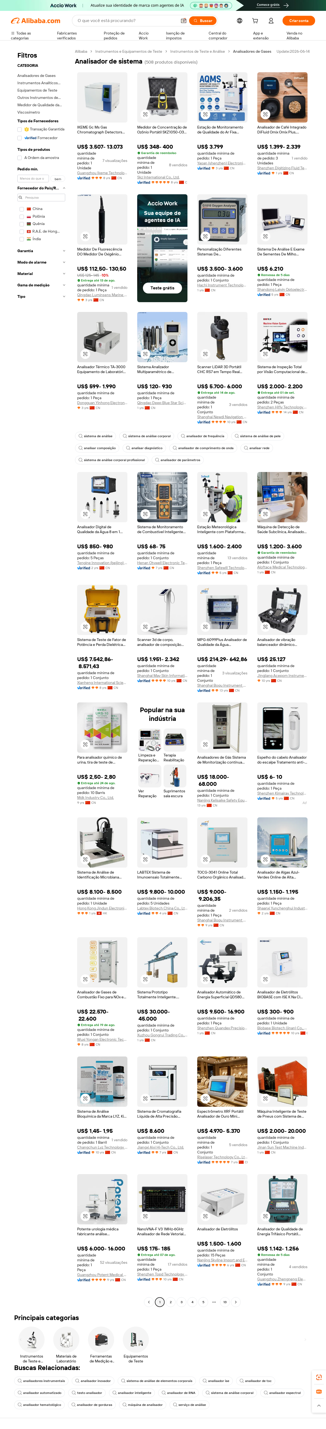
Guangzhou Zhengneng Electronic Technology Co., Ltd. (282, 1279)
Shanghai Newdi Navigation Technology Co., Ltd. (222, 417)
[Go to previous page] (149, 1302)
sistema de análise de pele (258, 436)
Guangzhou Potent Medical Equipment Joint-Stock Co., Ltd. (102, 1274)
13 (225, 1302)
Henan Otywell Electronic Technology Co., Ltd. (162, 563)
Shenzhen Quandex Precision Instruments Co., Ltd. (222, 1028)
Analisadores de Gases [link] (252, 51)
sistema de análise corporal (147, 436)
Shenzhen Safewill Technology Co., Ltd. (222, 567)
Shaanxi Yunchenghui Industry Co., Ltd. (282, 908)
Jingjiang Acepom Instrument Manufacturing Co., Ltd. (282, 675)
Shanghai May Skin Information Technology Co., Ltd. (162, 675)
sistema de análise (95, 436)
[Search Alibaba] (127, 21)
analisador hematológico (39, 1405)
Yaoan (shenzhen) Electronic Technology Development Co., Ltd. (222, 163)
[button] (183, 20)
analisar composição (97, 448)
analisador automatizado (39, 1393)
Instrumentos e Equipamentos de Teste (128, 51)
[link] (319, 1377)
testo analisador (87, 1393)
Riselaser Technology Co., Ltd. (222, 1157)
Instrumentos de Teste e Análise (197, 51)
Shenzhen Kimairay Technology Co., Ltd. (282, 793)
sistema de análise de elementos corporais (156, 1381)
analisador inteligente (131, 1393)
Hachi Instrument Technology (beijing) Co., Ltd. (222, 285)
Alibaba (81, 51)
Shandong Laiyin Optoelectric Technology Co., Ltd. (282, 289)
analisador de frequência (202, 436)
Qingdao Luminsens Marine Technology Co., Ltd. (102, 295)
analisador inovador (93, 1381)
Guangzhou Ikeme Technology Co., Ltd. (102, 173)
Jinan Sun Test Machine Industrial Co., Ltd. (282, 1147)
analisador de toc (256, 1381)
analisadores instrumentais (41, 1381)
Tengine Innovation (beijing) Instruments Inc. (102, 563)
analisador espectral (282, 1393)
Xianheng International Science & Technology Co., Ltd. (102, 682)
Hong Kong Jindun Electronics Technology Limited (102, 908)
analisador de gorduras (91, 1405)
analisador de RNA (178, 1393)
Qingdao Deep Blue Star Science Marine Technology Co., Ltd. (162, 403)
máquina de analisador (143, 1405)
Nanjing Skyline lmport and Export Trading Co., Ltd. (222, 1260)
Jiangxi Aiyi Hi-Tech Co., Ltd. (160, 1147)
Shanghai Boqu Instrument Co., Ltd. (222, 685)
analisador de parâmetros (177, 460)
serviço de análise (189, 1405)
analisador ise (216, 1381)
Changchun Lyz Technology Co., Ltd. (102, 1147)
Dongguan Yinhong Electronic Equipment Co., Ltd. (102, 403)
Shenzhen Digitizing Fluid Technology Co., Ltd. (282, 168)
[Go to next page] (236, 1302)
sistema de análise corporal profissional (112, 460)
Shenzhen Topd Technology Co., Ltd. (162, 1274)
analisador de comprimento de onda (203, 448)
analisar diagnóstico (144, 448)
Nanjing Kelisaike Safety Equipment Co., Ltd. (222, 800)
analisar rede (256, 448)
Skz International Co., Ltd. (158, 177)
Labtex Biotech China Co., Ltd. (162, 908)
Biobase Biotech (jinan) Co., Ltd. (282, 1028)
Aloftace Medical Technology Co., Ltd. (282, 567)
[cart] (256, 21)
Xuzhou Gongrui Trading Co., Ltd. (162, 1035)
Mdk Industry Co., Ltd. (95, 797)
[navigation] (41, 677)
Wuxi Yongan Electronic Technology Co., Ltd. (102, 1039)
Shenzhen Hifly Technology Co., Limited (282, 407)
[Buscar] (203, 20)
